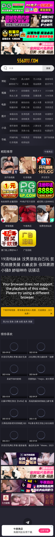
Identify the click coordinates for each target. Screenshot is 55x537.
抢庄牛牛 (49, 84)
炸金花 (25, 84)
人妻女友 (37, 125)
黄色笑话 (37, 130)
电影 (3, 104)
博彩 (3, 81)
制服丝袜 (14, 107)
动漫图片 (49, 114)
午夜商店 (25, 137)
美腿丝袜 (14, 119)
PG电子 (13, 79)
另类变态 (49, 107)
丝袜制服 (25, 95)
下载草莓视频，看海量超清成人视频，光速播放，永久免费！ (28, 312)
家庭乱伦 (25, 125)
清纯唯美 (25, 119)
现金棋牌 (37, 84)
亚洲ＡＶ (14, 90)
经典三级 (25, 107)
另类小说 (25, 130)
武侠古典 (49, 125)
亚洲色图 (25, 114)
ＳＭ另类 (49, 95)
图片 (3, 116)
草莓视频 (37, 137)
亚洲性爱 (14, 102)
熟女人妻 (14, 95)
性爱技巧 (49, 130)
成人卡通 (37, 102)
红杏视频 (14, 142)
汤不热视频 (49, 137)
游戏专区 (49, 79)
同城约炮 (14, 137)
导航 (3, 139)
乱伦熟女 (37, 107)
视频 (3, 92)
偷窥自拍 (14, 114)
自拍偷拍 (25, 90)
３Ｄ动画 (49, 90)
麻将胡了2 (13, 84)
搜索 (48, 68)
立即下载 (44, 530)
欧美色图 (37, 114)
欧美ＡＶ (37, 90)
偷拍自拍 (25, 102)
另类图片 (49, 119)
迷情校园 (14, 130)
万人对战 (37, 79)
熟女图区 (37, 119)
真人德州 (25, 79)
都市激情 (14, 125)
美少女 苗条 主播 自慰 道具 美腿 (17, 321)
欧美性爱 (49, 102)
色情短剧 (25, 142)
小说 (3, 127)
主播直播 (37, 95)
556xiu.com (27, 61)
